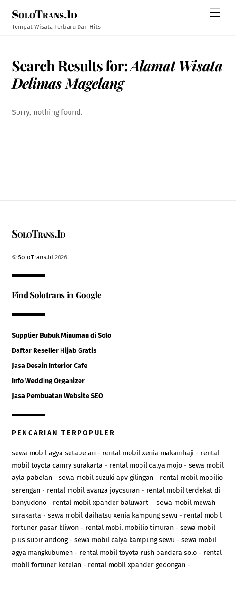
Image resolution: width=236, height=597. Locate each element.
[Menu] (214, 13)
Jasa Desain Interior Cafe (49, 366)
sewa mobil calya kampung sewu (124, 540)
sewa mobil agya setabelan (54, 453)
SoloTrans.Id (35, 257)
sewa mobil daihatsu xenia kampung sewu (112, 516)
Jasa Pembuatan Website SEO (57, 396)
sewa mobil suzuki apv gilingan (106, 478)
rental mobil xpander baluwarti (101, 503)
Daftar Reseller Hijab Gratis (54, 351)
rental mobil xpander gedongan (136, 565)
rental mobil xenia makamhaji (148, 453)
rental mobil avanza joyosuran (93, 490)
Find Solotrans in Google (57, 294)
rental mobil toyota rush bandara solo (138, 553)
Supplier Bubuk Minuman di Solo (61, 336)
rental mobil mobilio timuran (129, 528)
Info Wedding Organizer (48, 381)
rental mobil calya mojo (145, 465)
